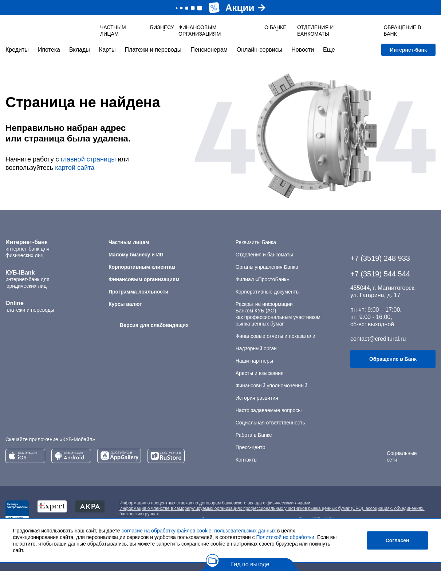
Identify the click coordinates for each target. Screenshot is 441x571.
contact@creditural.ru (378, 339)
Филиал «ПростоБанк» (262, 279)
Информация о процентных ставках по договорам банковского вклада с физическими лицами (214, 503)
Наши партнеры (254, 361)
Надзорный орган (256, 348)
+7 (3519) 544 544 (380, 274)
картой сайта (74, 167)
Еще (329, 50)
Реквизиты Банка (256, 242)
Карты (107, 50)
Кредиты (17, 50)
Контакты (246, 460)
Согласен (397, 540)
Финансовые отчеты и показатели (275, 336)
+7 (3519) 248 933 (380, 258)
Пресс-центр (250, 447)
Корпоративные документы (268, 292)
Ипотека (49, 50)
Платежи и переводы (153, 50)
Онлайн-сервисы (259, 50)
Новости (302, 50)
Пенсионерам (209, 50)
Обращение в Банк (393, 359)
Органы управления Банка (267, 267)
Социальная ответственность (270, 423)
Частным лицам (113, 30)
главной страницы (88, 159)
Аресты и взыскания (260, 373)
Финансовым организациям (199, 30)
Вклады (79, 50)
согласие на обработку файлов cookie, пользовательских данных (199, 531)
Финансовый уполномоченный (271, 385)
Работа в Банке (254, 435)
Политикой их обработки (285, 537)
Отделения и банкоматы (264, 254)
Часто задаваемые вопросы (269, 410)
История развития (257, 398)
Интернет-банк (408, 50)
